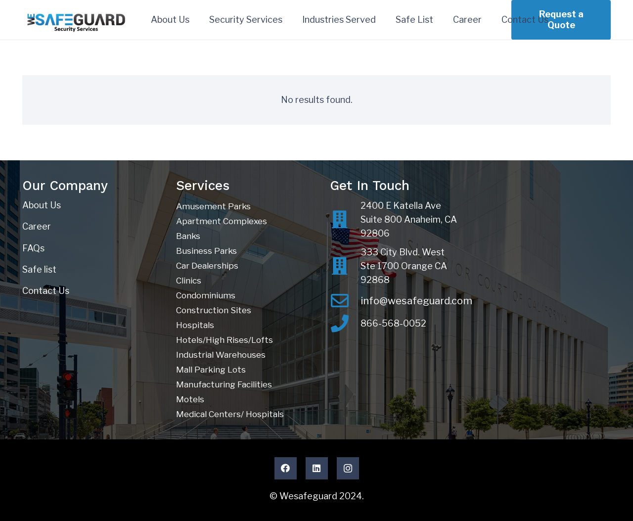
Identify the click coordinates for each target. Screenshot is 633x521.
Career (36, 226)
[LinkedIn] (317, 468)
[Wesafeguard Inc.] (77, 20)
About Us (41, 205)
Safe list (39, 269)
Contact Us (45, 290)
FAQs (33, 248)
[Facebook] (285, 468)
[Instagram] (348, 468)
